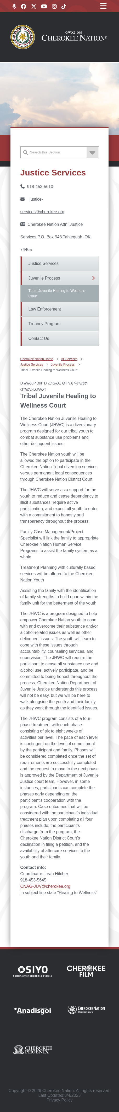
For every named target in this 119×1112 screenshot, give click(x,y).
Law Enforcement (45, 309)
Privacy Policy (60, 1100)
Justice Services (44, 263)
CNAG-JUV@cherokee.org (45, 886)
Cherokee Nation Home (36, 359)
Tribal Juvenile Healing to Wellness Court (57, 293)
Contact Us (39, 338)
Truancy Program (45, 324)
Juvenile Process (44, 278)
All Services (69, 359)
